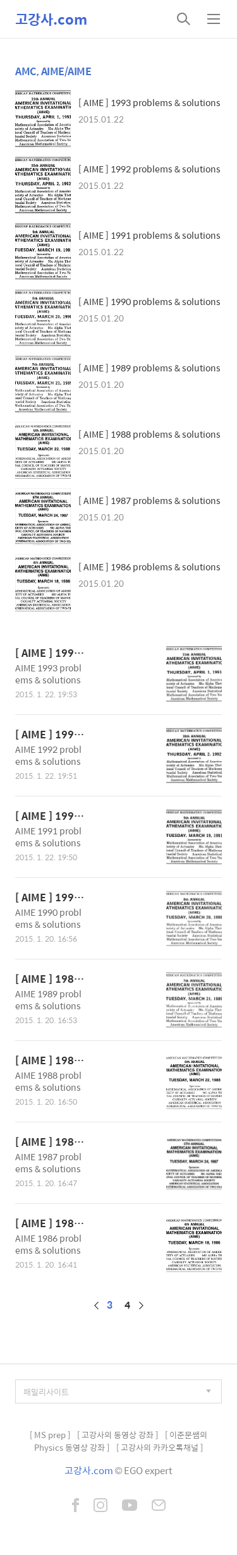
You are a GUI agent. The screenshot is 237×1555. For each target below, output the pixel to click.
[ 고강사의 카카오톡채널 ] (159, 1447)
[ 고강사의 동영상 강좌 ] (117, 1434)
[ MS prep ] (50, 1434)
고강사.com (51, 19)
